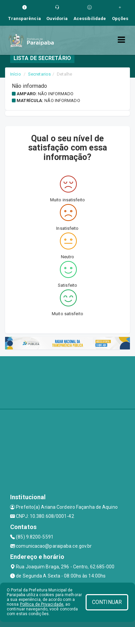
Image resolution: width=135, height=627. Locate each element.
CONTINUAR (107, 602)
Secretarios (39, 74)
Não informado (55, 93)
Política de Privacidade (41, 604)
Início (15, 74)
